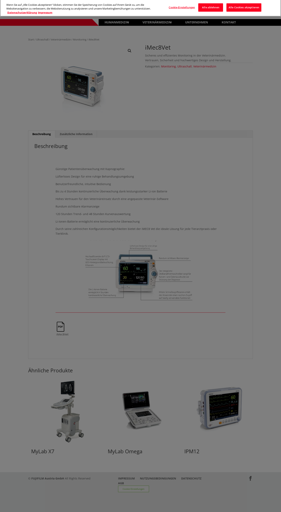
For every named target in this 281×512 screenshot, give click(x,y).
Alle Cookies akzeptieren (244, 6)
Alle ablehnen (210, 6)
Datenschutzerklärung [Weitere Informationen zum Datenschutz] (22, 11)
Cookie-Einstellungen (182, 6)
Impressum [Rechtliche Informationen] (45, 11)
